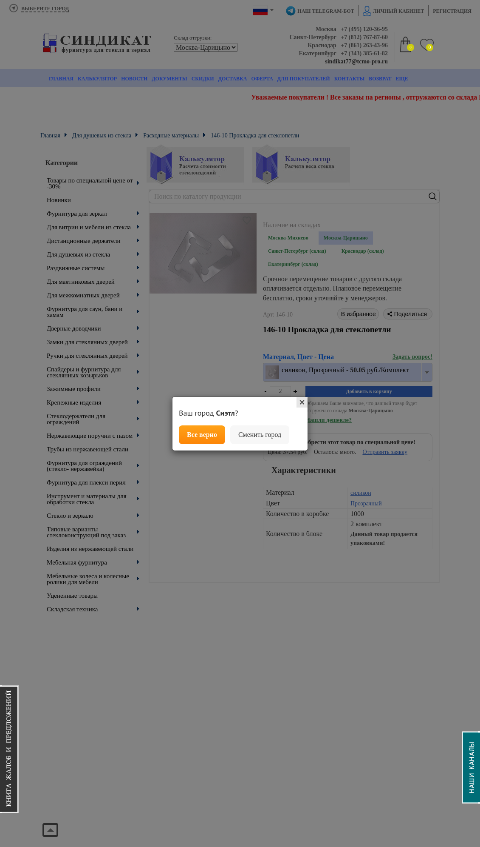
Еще (401, 79)
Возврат (380, 79)
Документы (169, 79)
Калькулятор (97, 79)
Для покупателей (303, 79)
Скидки (203, 79)
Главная (61, 79)
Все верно (202, 434)
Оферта (262, 79)
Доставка (232, 79)
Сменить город (259, 434)
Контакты (349, 79)
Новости (134, 79)
